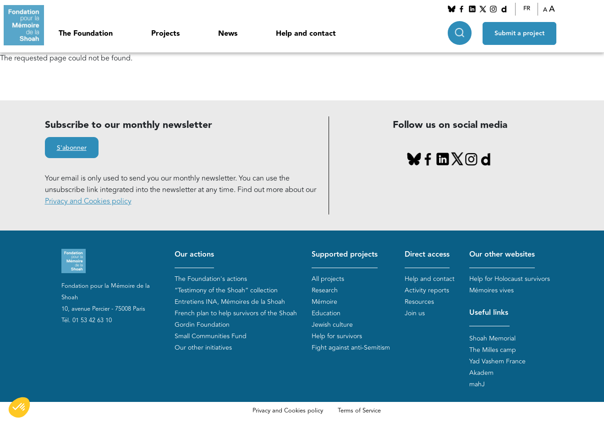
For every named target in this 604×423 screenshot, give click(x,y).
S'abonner (72, 148)
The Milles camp (492, 350)
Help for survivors (337, 336)
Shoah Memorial (492, 338)
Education (326, 313)
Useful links (488, 313)
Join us (415, 313)
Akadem (481, 373)
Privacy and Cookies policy (88, 201)
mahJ (477, 384)
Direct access (427, 254)
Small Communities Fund (211, 336)
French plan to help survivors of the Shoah (236, 313)
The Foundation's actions (211, 279)
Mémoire (324, 302)
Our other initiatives (203, 347)
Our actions (194, 254)
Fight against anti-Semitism (351, 347)
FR (526, 8)
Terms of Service (359, 410)
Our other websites (502, 254)
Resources (419, 302)
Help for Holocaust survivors (509, 279)
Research (325, 290)
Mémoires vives (491, 290)
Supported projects (345, 254)
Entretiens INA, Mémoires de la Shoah (230, 302)
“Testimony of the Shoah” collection (226, 290)
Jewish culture (332, 325)
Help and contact (306, 33)
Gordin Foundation (202, 325)
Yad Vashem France (497, 361)
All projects (328, 279)
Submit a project (519, 32)
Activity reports (427, 290)
